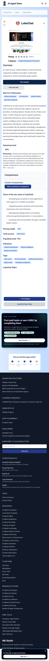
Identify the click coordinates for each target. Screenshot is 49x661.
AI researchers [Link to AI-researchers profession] (23, 96)
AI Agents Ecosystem (9, 510)
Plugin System (27, 12)
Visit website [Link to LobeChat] (24, 82)
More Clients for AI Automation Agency (15, 392)
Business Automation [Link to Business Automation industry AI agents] (10, 250)
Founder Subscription (9, 553)
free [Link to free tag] (19, 229)
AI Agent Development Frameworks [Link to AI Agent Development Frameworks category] (28, 61)
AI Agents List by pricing (10, 540)
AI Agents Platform (8, 547)
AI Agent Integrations (9, 519)
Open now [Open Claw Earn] (24, 656)
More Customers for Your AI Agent (13, 388)
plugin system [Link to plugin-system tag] (8, 262)
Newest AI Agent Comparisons (12, 608)
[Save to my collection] (44, 23)
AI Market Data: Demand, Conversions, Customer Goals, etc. (22, 402)
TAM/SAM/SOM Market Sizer (12, 631)
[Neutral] (24, 361)
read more (10, 168)
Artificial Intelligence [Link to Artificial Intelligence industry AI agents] (27, 247)
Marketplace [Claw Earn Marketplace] (6, 568)
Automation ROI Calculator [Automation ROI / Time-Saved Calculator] (11, 625)
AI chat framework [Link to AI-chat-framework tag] (20, 259)
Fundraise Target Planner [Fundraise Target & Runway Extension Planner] (10, 619)
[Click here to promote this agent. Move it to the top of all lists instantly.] (4, 21)
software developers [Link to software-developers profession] (10, 96)
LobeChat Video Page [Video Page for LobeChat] (24, 304)
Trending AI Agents (8, 525)
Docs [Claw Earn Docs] (4, 581)
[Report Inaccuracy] (4, 25)
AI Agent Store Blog (8, 522)
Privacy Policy (7, 500)
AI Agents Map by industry (11, 531)
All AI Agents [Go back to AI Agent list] (24, 299)
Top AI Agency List (8, 556)
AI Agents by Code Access (11, 602)
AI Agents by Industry (9, 593)
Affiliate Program (8, 412)
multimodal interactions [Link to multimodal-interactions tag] (36, 259)
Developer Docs (7, 433)
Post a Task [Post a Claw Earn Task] (6, 571)
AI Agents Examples (9, 544)
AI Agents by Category (9, 590)
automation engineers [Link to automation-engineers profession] (10, 100)
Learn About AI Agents (9, 513)
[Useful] (31, 361)
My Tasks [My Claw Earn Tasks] (5, 574)
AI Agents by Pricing (9, 605)
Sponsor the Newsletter (10, 385)
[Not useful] (12, 361)
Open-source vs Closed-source (12, 537)
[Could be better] (18, 361)
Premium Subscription (9, 550)
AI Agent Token (7, 422)
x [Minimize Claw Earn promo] (45, 651)
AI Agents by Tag (8, 596)
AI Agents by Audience (9, 599)
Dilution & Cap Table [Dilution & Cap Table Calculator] (9, 622)
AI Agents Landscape (9, 528)
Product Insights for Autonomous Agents (16, 436)
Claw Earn (5, 565)
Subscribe (24, 451)
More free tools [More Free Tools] (7, 634)
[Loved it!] (37, 361)
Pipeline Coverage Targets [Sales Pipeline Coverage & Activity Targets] (11, 628)
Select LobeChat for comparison (18, 186)
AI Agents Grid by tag (9, 534)
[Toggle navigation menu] (45, 3)
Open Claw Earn (24, 340)
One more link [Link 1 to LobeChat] (13, 87)
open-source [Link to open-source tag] (21, 234)
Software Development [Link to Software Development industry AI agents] (11, 247)
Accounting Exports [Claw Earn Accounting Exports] (8, 578)
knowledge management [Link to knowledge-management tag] (23, 262)
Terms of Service (8, 497)
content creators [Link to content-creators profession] (36, 96)
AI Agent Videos (7, 516)
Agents (17, 12)
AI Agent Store (7, 12)
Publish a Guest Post (9, 382)
